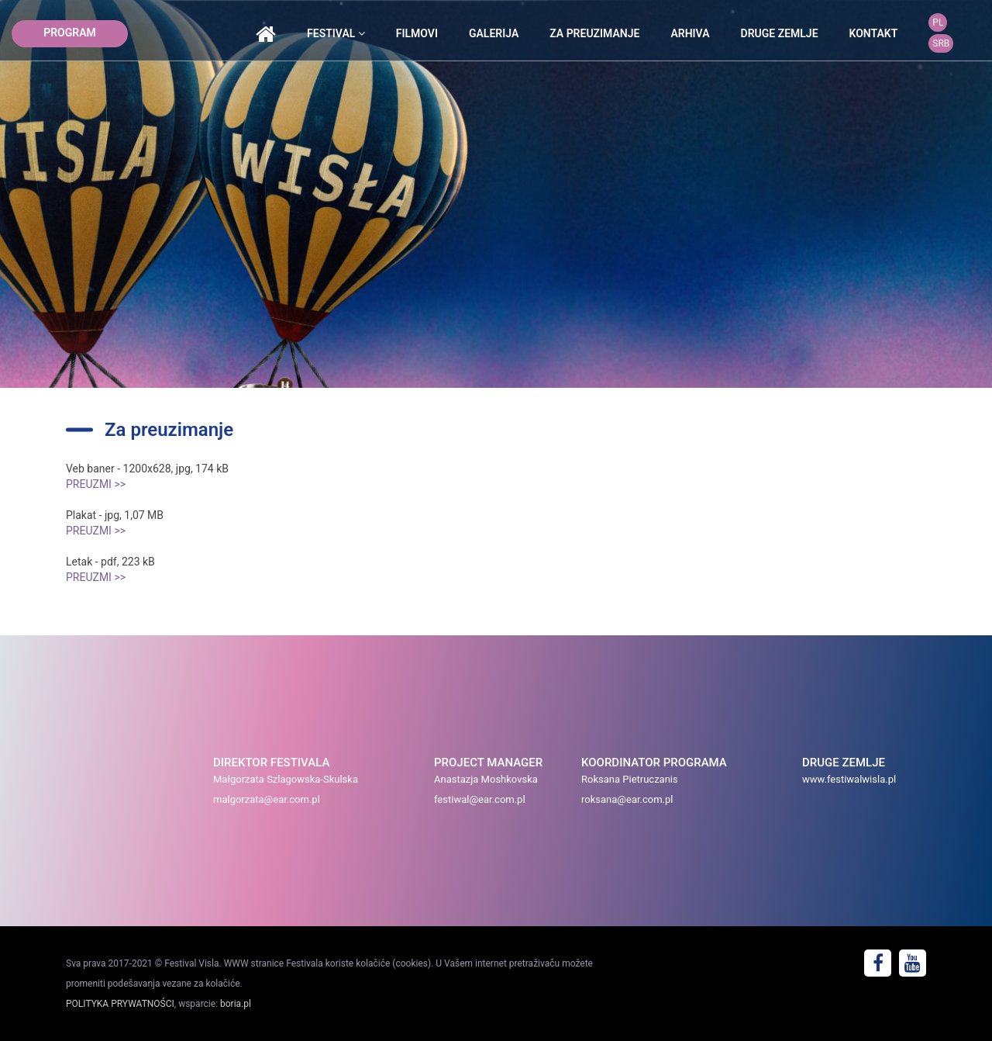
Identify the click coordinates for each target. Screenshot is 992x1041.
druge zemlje (779, 33)
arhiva (689, 33)
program (69, 32)
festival (336, 33)
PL (937, 22)
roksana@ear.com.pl (627, 799)
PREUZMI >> (96, 484)
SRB (940, 43)
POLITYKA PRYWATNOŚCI (120, 1003)
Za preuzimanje (594, 33)
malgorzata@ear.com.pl (266, 799)
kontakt (873, 33)
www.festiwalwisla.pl (849, 779)
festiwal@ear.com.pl (479, 799)
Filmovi (417, 33)
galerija (493, 33)
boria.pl (235, 1003)
